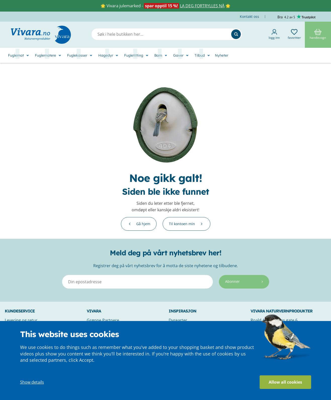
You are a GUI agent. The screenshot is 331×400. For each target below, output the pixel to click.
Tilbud (200, 55)
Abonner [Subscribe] (244, 281)
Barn (158, 55)
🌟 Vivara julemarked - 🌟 (165, 6)
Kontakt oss (250, 16)
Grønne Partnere (103, 320)
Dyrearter (178, 320)
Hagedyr (105, 55)
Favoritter (294, 34)
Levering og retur (21, 320)
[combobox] (166, 34)
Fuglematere (45, 55)
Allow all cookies (285, 382)
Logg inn (274, 34)
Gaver (178, 55)
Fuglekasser (77, 55)
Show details (32, 382)
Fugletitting (133, 55)
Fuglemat (16, 55)
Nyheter (221, 55)
